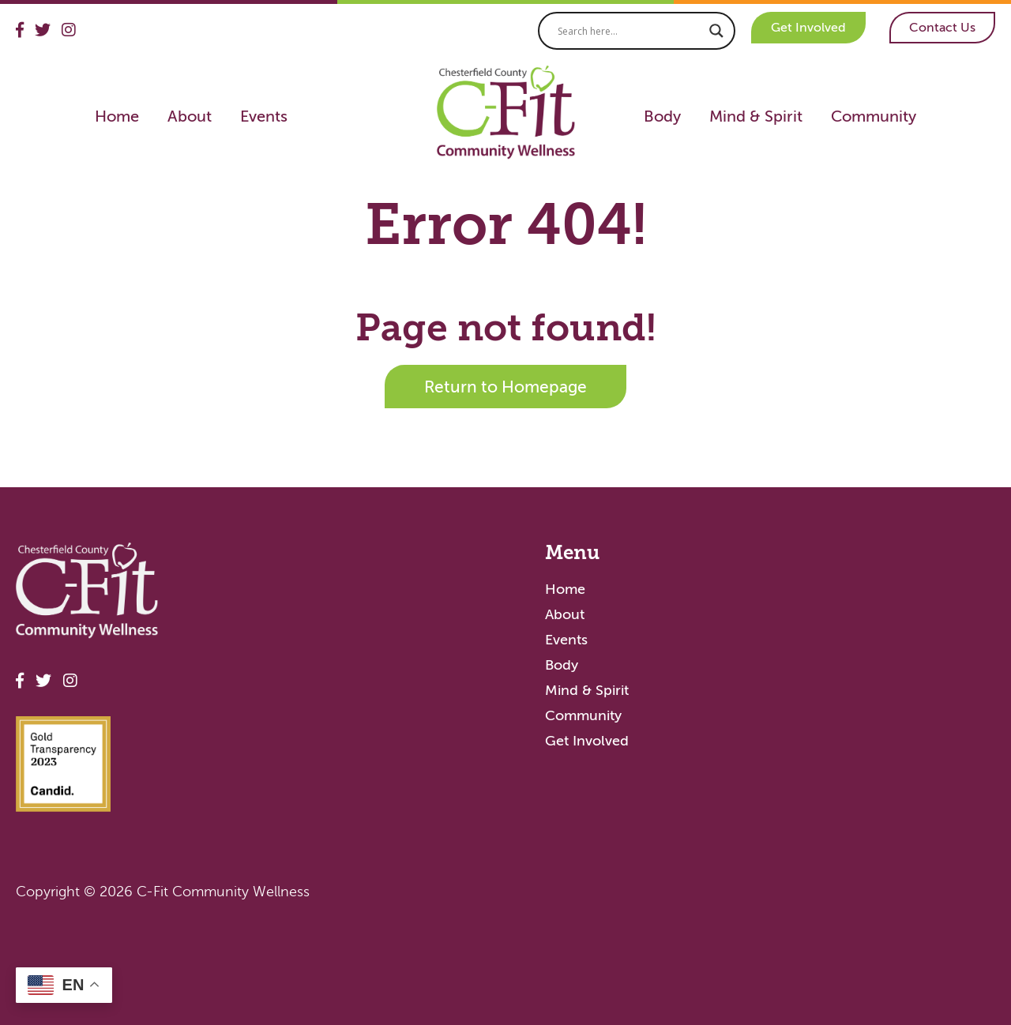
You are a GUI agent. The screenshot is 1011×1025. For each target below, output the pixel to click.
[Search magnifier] (716, 31)
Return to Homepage (505, 386)
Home (117, 116)
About (189, 116)
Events (264, 116)
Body (662, 116)
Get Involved (808, 27)
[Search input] (629, 31)
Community (873, 116)
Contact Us (942, 27)
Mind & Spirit (755, 116)
